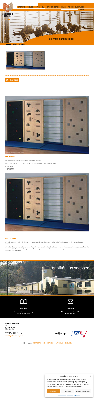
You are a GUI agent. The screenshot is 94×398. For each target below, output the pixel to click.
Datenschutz (70, 395)
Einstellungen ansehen (83, 391)
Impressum (77, 395)
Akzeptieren (53, 391)
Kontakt (37, 7)
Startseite (21, 7)
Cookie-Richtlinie (62, 395)
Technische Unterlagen (76, 7)
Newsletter (70, 308)
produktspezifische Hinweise (56, 7)
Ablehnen (67, 391)
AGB (44, 343)
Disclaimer (68, 343)
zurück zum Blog (12, 80)
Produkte (30, 7)
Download (23, 308)
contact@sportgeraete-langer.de (14, 336)
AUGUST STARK (37, 343)
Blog (43, 7)
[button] (90, 376)
